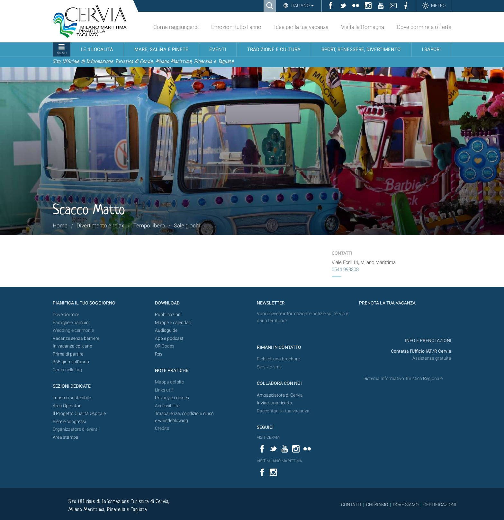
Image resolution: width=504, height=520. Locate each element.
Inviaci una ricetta (274, 403)
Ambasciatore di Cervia (280, 395)
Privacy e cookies (172, 398)
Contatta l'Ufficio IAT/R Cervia (421, 351)
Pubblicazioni (168, 314)
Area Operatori (67, 406)
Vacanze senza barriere (76, 338)
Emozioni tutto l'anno (236, 27)
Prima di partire (68, 354)
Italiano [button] (302, 5)
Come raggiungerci (176, 27)
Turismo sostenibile (72, 398)
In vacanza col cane (72, 346)
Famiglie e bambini (71, 322)
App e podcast (169, 338)
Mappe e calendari (173, 322)
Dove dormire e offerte (424, 27)
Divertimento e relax (100, 225)
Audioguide (166, 330)
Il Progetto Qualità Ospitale (79, 413)
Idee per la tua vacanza (301, 27)
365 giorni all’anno (71, 362)
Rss (158, 354)
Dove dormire (66, 314)
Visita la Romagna (362, 27)
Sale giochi (187, 225)
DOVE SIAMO (405, 504)
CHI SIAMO (377, 504)
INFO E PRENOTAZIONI (427, 340)
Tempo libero (149, 225)
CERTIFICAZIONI (439, 504)
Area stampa (65, 437)
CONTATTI (351, 504)
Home (60, 225)
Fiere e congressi (69, 421)
